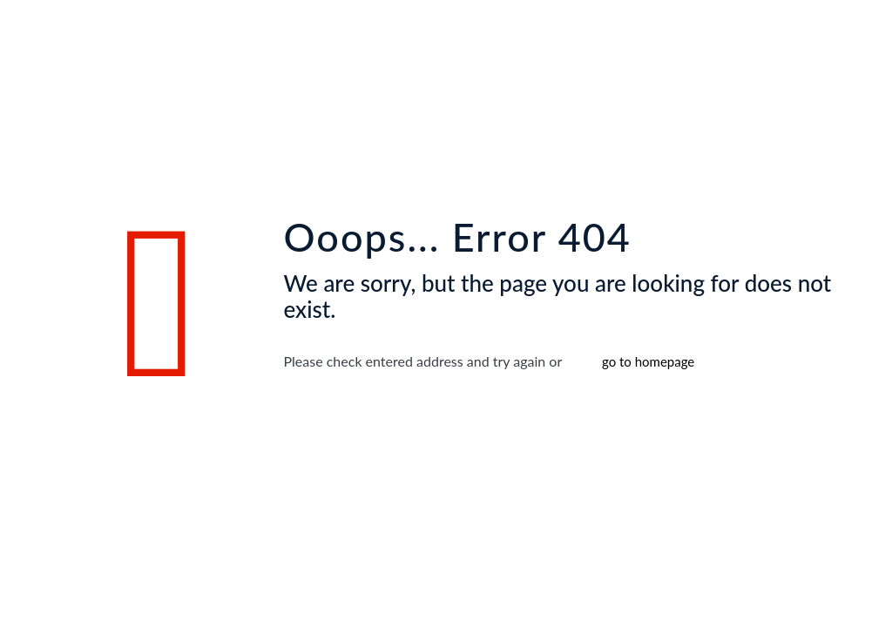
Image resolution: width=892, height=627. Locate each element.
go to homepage (648, 361)
